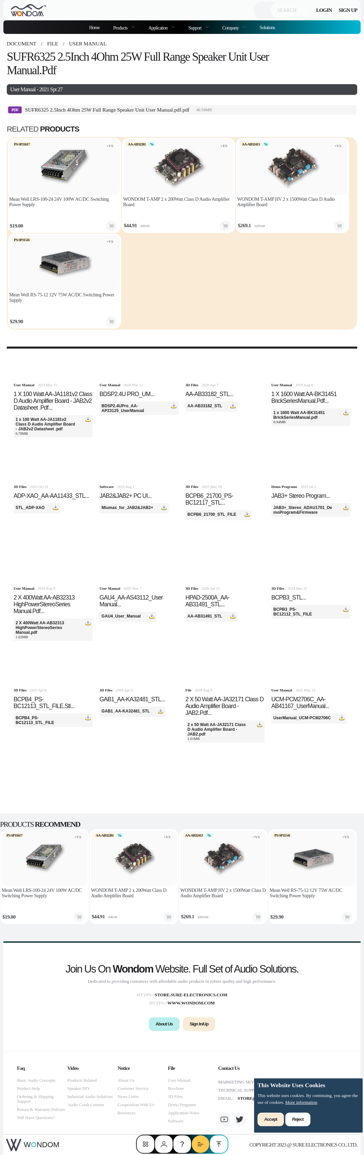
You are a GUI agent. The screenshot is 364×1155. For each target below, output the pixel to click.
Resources (126, 1112)
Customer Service (133, 1088)
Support (195, 28)
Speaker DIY (78, 1088)
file (52, 43)
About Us (126, 1080)
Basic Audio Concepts (36, 1080)
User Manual (87, 43)
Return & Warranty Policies (41, 1109)
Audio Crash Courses (85, 1104)
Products (121, 28)
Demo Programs (182, 1104)
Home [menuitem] (94, 27)
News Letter (128, 1096)
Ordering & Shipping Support (35, 1099)
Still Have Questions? (36, 1117)
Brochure (176, 1088)
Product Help (28, 1088)
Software (176, 1120)
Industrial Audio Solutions (90, 1096)
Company (231, 28)
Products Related (82, 1080)
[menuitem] (124, 27)
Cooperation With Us (136, 1104)
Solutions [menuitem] (267, 27)
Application (158, 28)
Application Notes (183, 1112)
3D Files (175, 1096)
